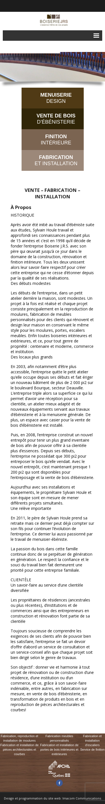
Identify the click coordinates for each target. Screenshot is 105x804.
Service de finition (92, 749)
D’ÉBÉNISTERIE (55, 119)
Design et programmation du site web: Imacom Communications (52, 798)
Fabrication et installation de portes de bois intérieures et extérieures (59, 749)
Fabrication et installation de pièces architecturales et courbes (19, 749)
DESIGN (56, 98)
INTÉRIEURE (56, 140)
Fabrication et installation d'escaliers (92, 740)
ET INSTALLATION (55, 160)
